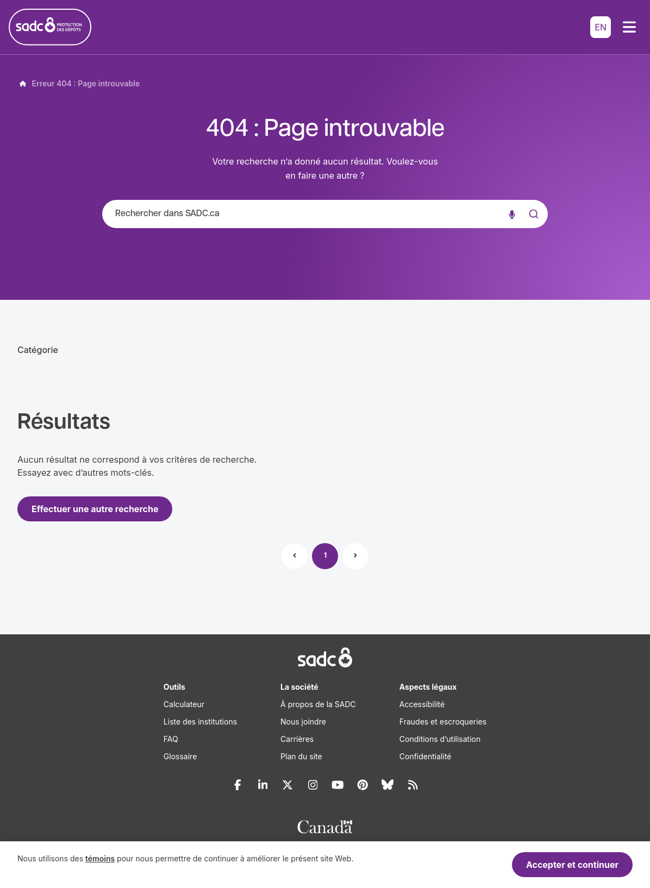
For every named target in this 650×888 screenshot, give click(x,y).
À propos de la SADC (318, 704)
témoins (100, 858)
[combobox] (325, 214)
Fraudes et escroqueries (442, 721)
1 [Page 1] (325, 556)
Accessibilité (422, 704)
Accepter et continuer (572, 864)
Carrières (297, 739)
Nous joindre (303, 721)
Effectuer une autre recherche (95, 508)
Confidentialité (425, 756)
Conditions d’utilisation (439, 739)
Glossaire (180, 756)
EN (601, 27)
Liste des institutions (200, 721)
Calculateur (184, 704)
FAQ (171, 739)
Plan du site (301, 756)
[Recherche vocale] (512, 214)
